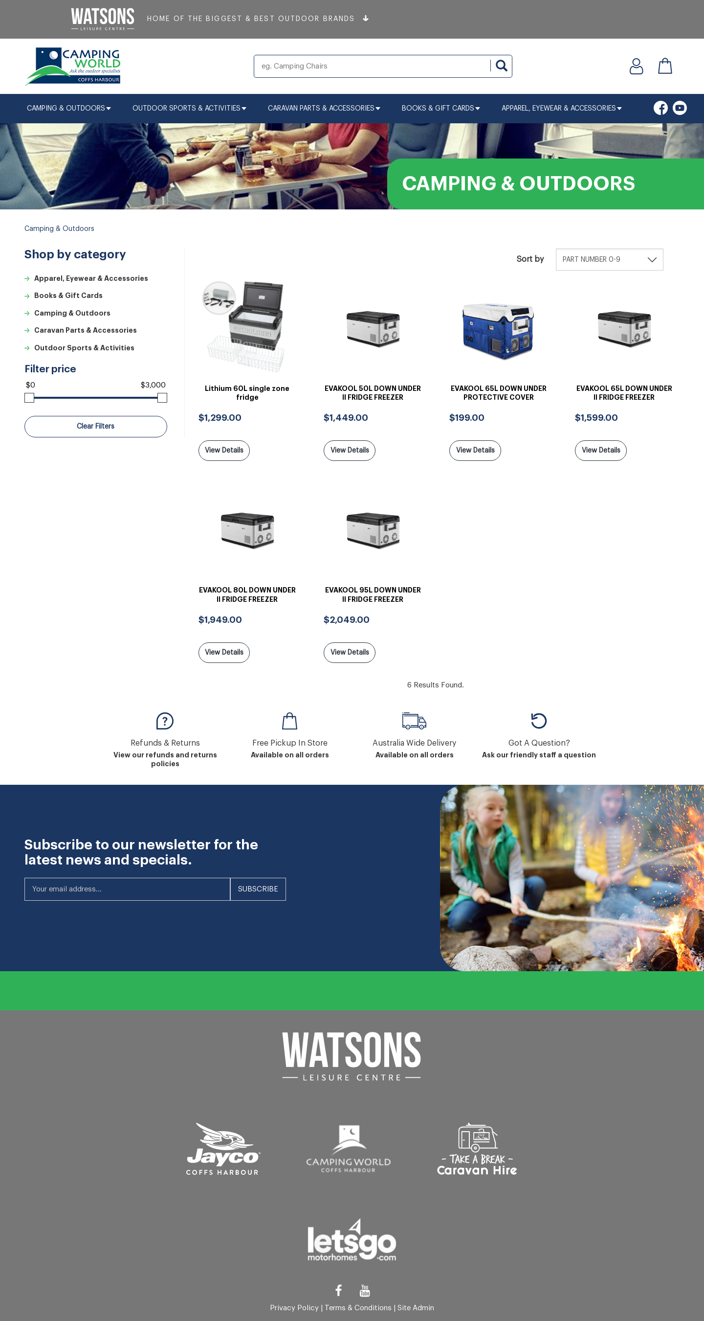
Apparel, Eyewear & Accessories (562, 108)
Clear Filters (95, 426)
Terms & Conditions (358, 1306)
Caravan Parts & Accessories (324, 108)
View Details (224, 450)
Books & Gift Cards (441, 108)
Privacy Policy (294, 1306)
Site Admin (415, 1306)
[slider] (29, 398)
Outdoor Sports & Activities (189, 108)
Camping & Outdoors (69, 108)
